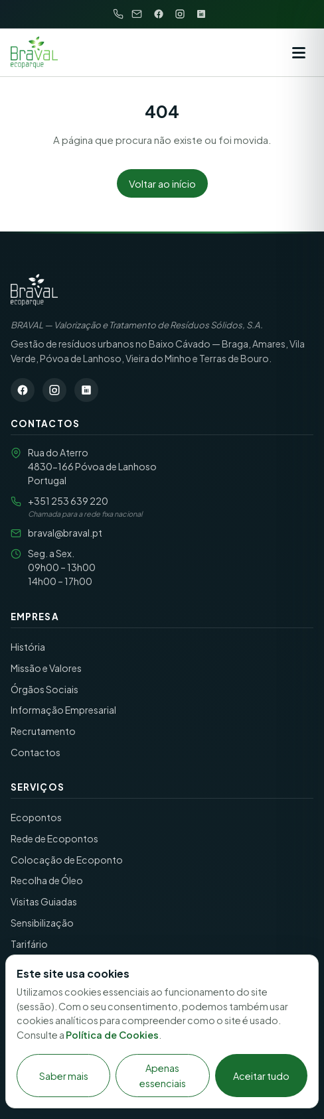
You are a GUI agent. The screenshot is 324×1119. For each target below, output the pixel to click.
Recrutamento (43, 731)
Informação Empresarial (63, 710)
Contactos (35, 752)
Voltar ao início (162, 183)
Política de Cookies (112, 1035)
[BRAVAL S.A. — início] (34, 52)
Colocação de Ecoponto (67, 860)
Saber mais (63, 1076)
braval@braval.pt (65, 533)
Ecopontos (36, 817)
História (28, 647)
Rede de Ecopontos (54, 838)
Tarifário (29, 944)
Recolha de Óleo (47, 880)
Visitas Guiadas (44, 901)
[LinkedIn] (201, 14)
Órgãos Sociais (44, 689)
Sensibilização (42, 923)
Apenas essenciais (162, 1075)
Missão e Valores (46, 668)
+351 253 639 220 (68, 501)
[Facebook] (159, 14)
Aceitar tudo (261, 1076)
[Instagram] (180, 14)
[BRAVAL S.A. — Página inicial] (34, 290)
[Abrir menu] (298, 52)
